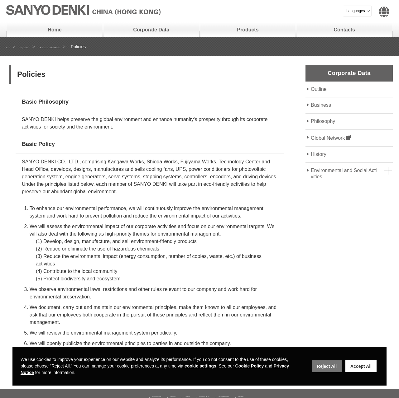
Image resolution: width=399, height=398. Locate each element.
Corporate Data (151, 29)
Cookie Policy (249, 365)
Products (247, 29)
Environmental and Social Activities (103, 46)
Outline (319, 89)
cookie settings (200, 365)
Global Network (328, 138)
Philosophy (323, 121)
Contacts (344, 29)
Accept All (361, 366)
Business (321, 105)
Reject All (327, 366)
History (318, 154)
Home (54, 29)
